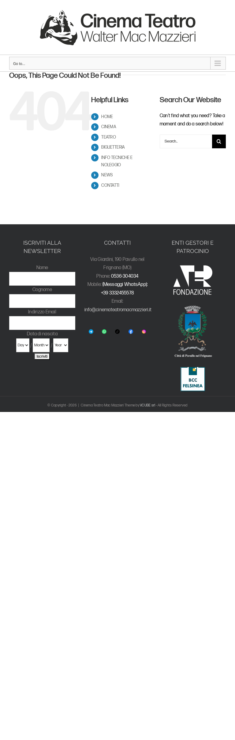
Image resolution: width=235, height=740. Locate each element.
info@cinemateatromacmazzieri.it (117, 310)
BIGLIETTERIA (113, 147)
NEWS (107, 175)
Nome (42, 268)
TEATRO (108, 137)
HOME (107, 116)
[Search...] (186, 141)
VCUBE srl (147, 405)
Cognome (42, 290)
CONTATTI (110, 185)
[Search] (219, 141)
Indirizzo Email (42, 312)
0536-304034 (125, 276)
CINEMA (108, 126)
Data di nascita (42, 334)
